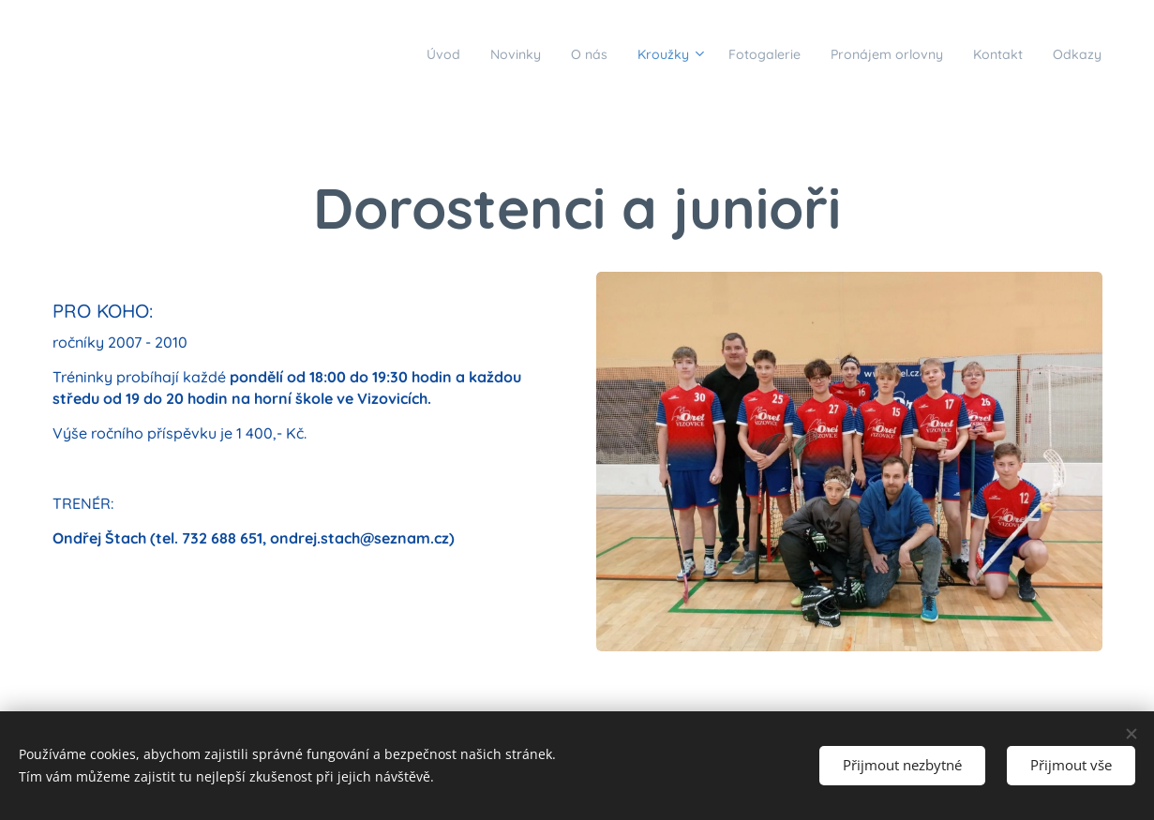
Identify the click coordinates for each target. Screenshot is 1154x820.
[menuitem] (352, 53)
